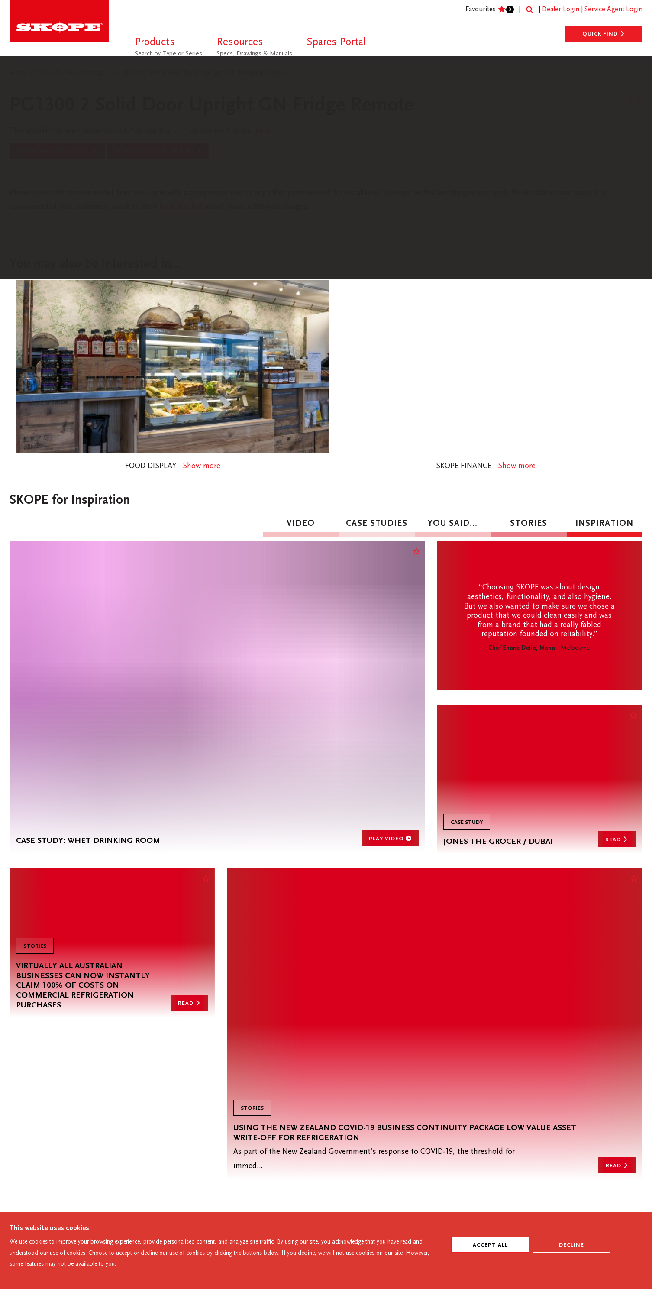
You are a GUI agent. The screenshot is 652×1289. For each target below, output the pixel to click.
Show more (204, 473)
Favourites (486, 9)
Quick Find (603, 34)
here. (282, 132)
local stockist (240, 211)
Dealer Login (560, 9)
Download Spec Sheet (57, 153)
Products (49, 73)
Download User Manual (158, 153)
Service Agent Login (613, 9)
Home (19, 73)
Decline (571, 1245)
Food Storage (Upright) (102, 73)
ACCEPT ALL (490, 1245)
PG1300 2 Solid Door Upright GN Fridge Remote (210, 73)
